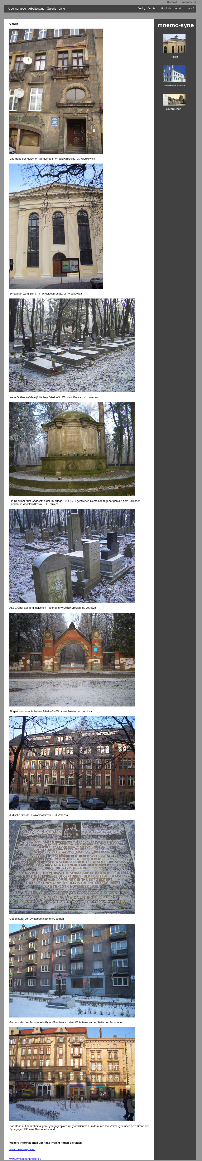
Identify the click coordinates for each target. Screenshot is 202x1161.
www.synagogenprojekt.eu (25, 1158)
